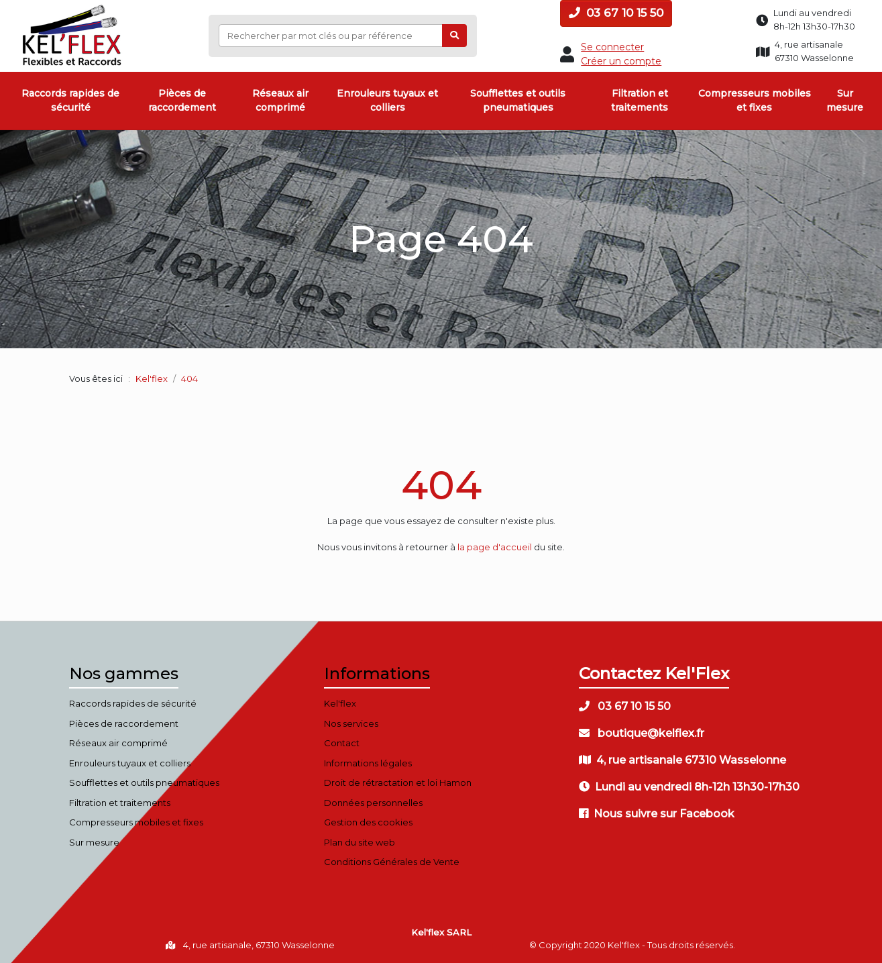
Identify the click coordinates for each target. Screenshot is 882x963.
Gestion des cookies (368, 822)
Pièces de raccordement (182, 100)
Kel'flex (151, 378)
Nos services (351, 723)
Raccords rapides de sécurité (70, 100)
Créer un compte (621, 61)
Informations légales (368, 763)
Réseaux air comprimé (280, 100)
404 (441, 484)
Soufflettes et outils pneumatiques (517, 100)
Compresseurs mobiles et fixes (754, 100)
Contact (342, 743)
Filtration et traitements (639, 100)
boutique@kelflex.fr (641, 733)
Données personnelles (373, 802)
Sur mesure (844, 100)
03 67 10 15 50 (616, 12)
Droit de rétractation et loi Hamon (398, 782)
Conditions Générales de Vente (391, 861)
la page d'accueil (494, 547)
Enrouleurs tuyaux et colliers (387, 100)
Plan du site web (359, 842)
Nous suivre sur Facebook (656, 813)
